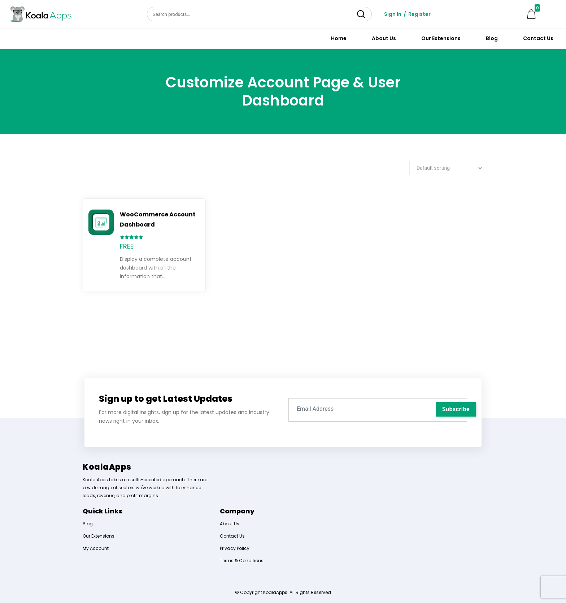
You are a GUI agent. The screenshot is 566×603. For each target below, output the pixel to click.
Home (339, 38)
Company (237, 511)
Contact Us (538, 38)
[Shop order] (446, 168)
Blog (492, 38)
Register (419, 14)
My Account (96, 548)
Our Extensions (441, 38)
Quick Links (102, 511)
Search (361, 14)
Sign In (392, 14)
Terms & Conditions (242, 560)
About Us (384, 38)
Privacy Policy (234, 548)
